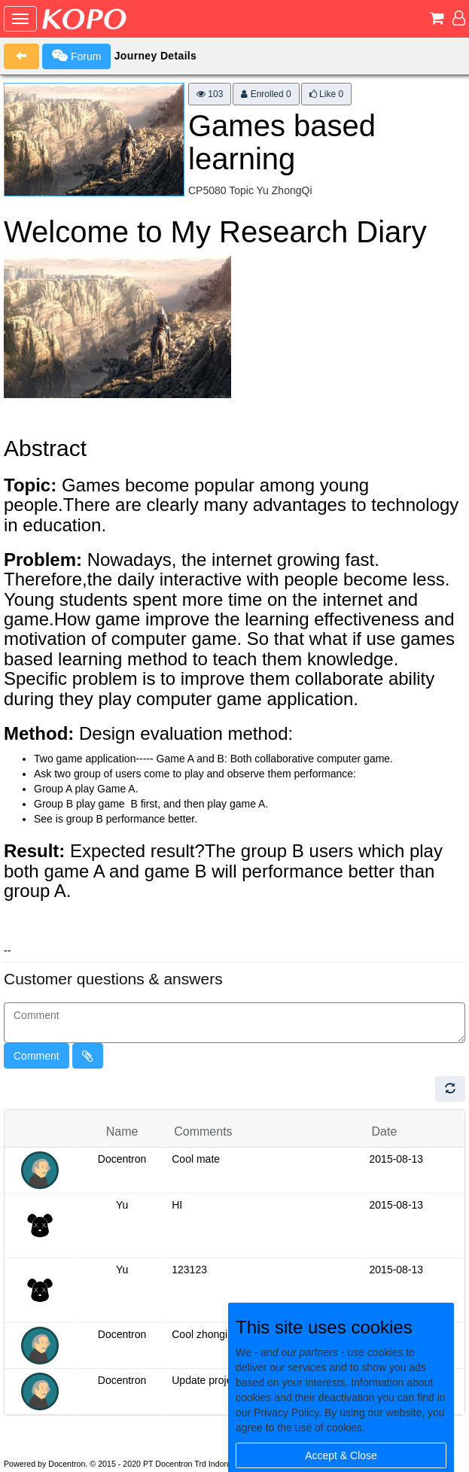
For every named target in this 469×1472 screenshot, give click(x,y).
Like (326, 94)
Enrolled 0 (266, 94)
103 (209, 94)
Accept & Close (341, 1455)
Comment (36, 1056)
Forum (76, 55)
